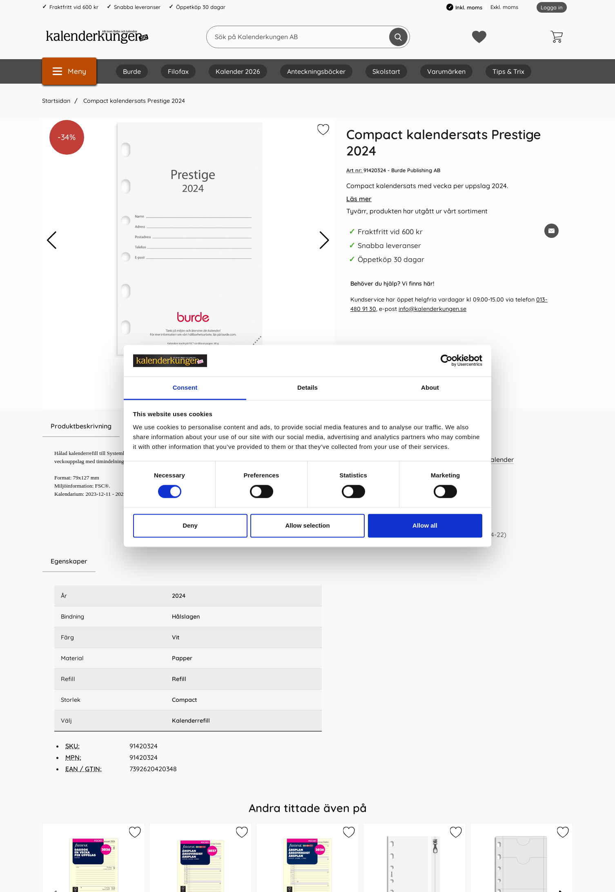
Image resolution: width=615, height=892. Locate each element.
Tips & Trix (508, 71)
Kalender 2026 (238, 71)
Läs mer (359, 199)
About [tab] (430, 387)
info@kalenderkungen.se (432, 309)
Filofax (178, 71)
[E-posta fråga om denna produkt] (551, 231)
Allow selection (307, 525)
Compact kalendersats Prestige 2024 (133, 100)
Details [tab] (307, 387)
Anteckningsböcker (316, 71)
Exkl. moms (504, 7)
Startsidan (56, 100)
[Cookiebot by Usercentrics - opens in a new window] (446, 361)
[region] (188, 561)
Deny (190, 525)
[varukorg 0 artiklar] (558, 36)
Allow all (424, 525)
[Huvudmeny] (69, 71)
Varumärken (446, 71)
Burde (132, 71)
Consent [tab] (185, 387)
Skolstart (386, 71)
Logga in (552, 7)
